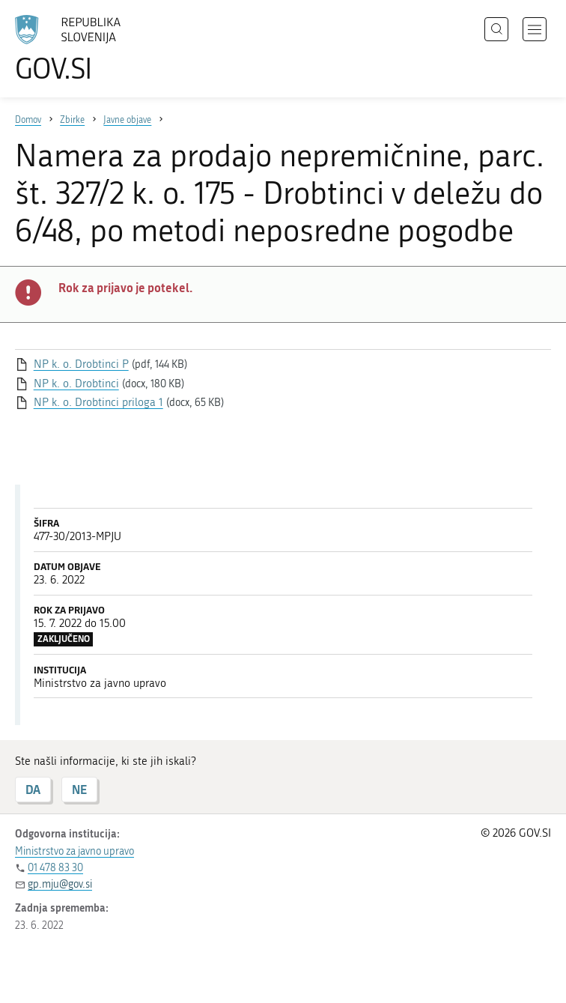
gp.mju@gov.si (60, 884)
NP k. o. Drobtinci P (81, 364)
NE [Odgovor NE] (79, 789)
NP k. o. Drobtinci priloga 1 (98, 402)
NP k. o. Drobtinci (76, 383)
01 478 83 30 (55, 867)
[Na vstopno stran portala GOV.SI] (90, 48)
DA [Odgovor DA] (32, 789)
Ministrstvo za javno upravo (74, 851)
